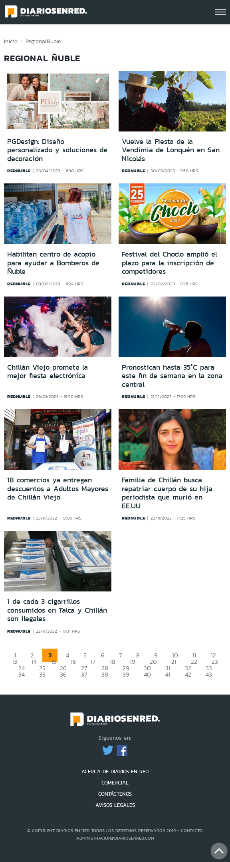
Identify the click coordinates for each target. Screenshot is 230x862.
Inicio (11, 41)
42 (188, 674)
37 (84, 674)
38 (104, 674)
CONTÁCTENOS (115, 794)
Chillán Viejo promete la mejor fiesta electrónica (47, 371)
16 (73, 661)
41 (168, 674)
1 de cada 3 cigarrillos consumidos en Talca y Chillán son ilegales (57, 610)
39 (126, 674)
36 (63, 674)
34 (21, 674)
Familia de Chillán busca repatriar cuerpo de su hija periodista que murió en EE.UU (167, 493)
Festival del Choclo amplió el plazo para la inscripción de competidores (169, 263)
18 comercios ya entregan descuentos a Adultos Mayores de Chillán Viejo (57, 488)
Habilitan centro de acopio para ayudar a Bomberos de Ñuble (53, 263)
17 (93, 661)
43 (209, 674)
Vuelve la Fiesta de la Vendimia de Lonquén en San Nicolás (171, 150)
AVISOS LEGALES (115, 805)
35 (42, 674)
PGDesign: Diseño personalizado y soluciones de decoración (57, 150)
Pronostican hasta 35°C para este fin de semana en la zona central (172, 376)
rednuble (19, 170)
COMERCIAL (115, 782)
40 (147, 674)
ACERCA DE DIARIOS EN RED (115, 771)
